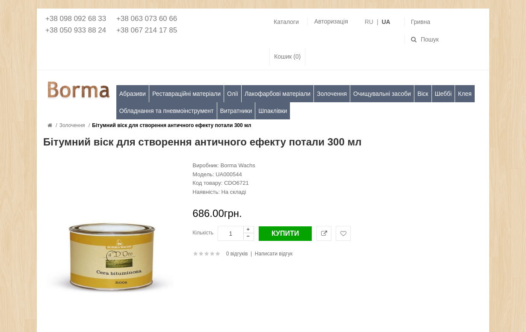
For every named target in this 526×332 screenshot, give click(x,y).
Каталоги (286, 21)
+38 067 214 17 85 (146, 30)
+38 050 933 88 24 (75, 30)
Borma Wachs (238, 165)
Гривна (420, 21)
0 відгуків (237, 254)
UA (385, 21)
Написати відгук (274, 254)
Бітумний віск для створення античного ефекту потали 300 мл (171, 125)
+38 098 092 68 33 (75, 19)
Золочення (72, 125)
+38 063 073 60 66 (146, 19)
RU (369, 21)
